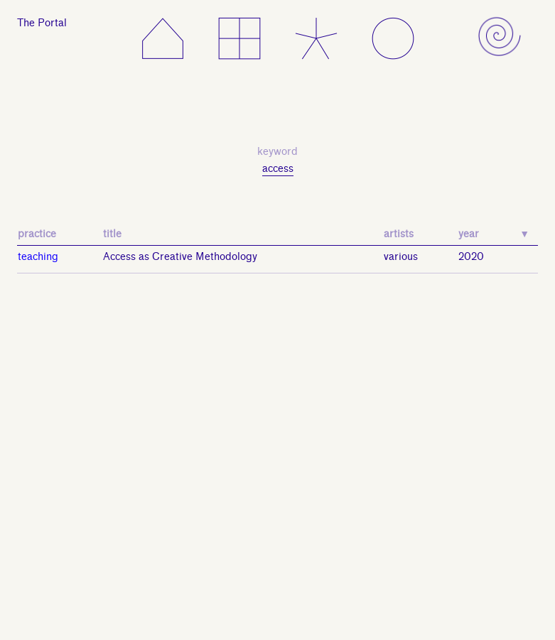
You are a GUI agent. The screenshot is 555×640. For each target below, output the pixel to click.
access (277, 169)
